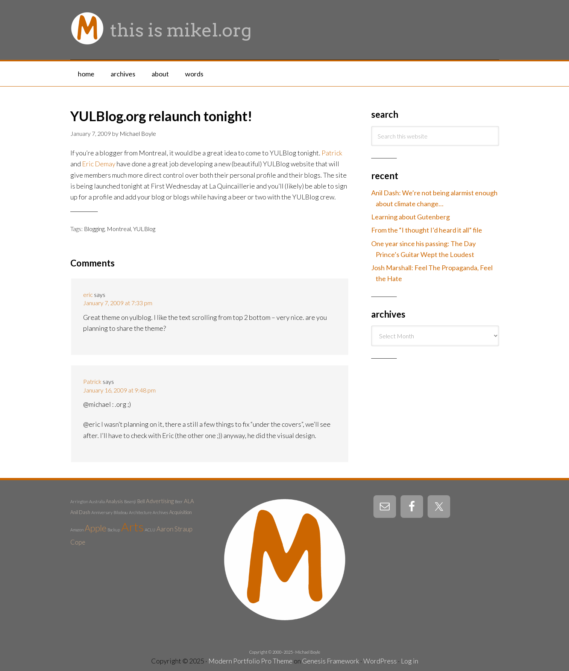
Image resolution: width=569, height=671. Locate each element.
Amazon (76, 529)
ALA (189, 501)
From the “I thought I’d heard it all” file (426, 230)
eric (88, 294)
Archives (160, 512)
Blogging (94, 228)
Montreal (119, 228)
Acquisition (180, 512)
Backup (114, 529)
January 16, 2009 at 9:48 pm (119, 390)
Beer (179, 501)
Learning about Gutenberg (410, 217)
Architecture (140, 512)
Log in (409, 661)
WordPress (380, 661)
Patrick (332, 153)
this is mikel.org (181, 30)
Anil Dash (80, 512)
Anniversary (101, 512)
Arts (132, 526)
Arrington (79, 501)
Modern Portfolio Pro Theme (250, 661)
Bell (141, 501)
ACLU (150, 529)
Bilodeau (121, 512)
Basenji (130, 501)
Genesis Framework (330, 661)
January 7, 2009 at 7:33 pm (117, 302)
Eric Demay (98, 164)
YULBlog (144, 228)
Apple (95, 528)
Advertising (160, 501)
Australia (97, 501)
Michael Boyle (307, 652)
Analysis (114, 501)
